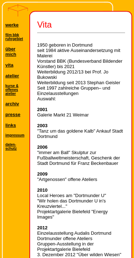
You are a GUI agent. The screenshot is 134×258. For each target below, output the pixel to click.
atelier (12, 75)
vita (9, 65)
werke (12, 25)
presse (12, 114)
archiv (12, 103)
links (10, 125)
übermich (10, 51)
